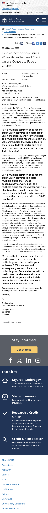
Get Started (24, 349)
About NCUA (8, 460)
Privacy (5, 494)
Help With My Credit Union (12, 12)
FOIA (4, 479)
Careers (5, 474)
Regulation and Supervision (23, 29)
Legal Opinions (10, 32)
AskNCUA (6, 469)
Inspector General (10, 484)
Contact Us (39, 12)
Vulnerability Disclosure (13, 503)
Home (7, 29)
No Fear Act (7, 489)
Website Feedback (10, 508)
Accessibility (7, 465)
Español (29, 12)
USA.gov (6, 498)
